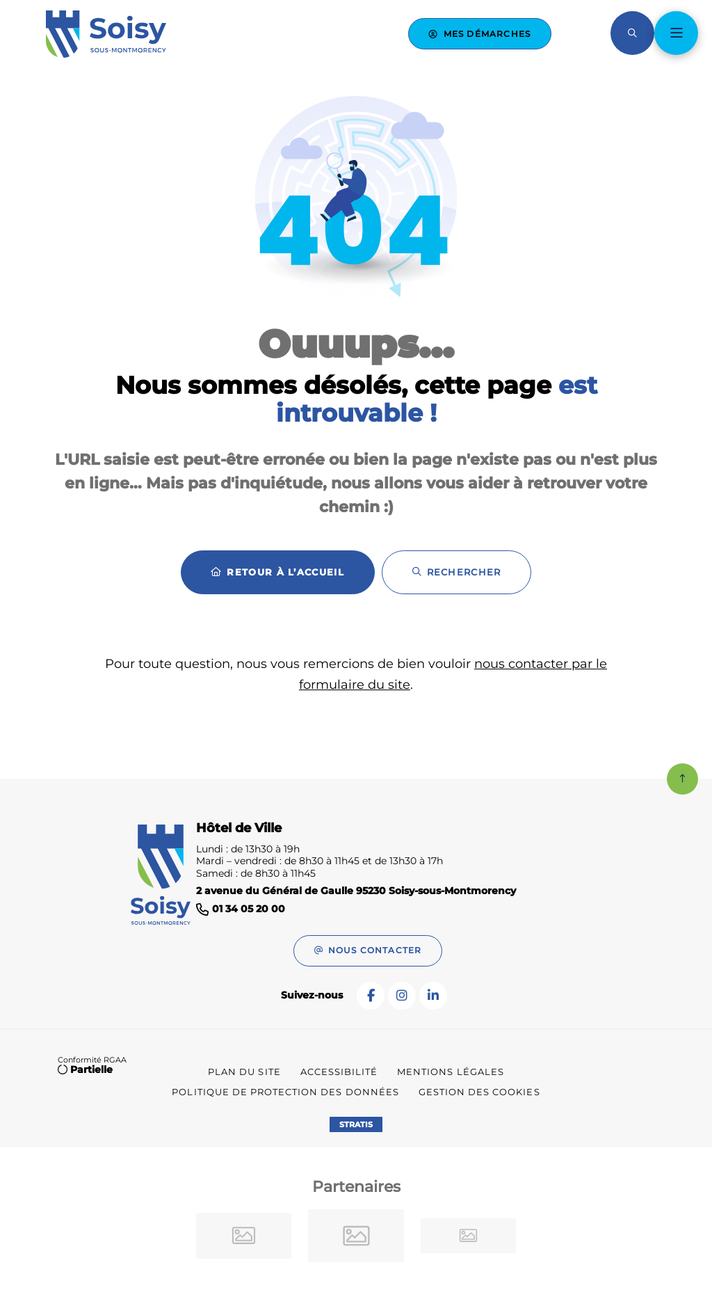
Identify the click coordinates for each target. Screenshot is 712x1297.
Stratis (356, 1124)
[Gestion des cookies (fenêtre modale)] (479, 1092)
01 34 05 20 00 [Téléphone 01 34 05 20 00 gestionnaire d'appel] (248, 909)
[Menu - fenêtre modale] (676, 33)
